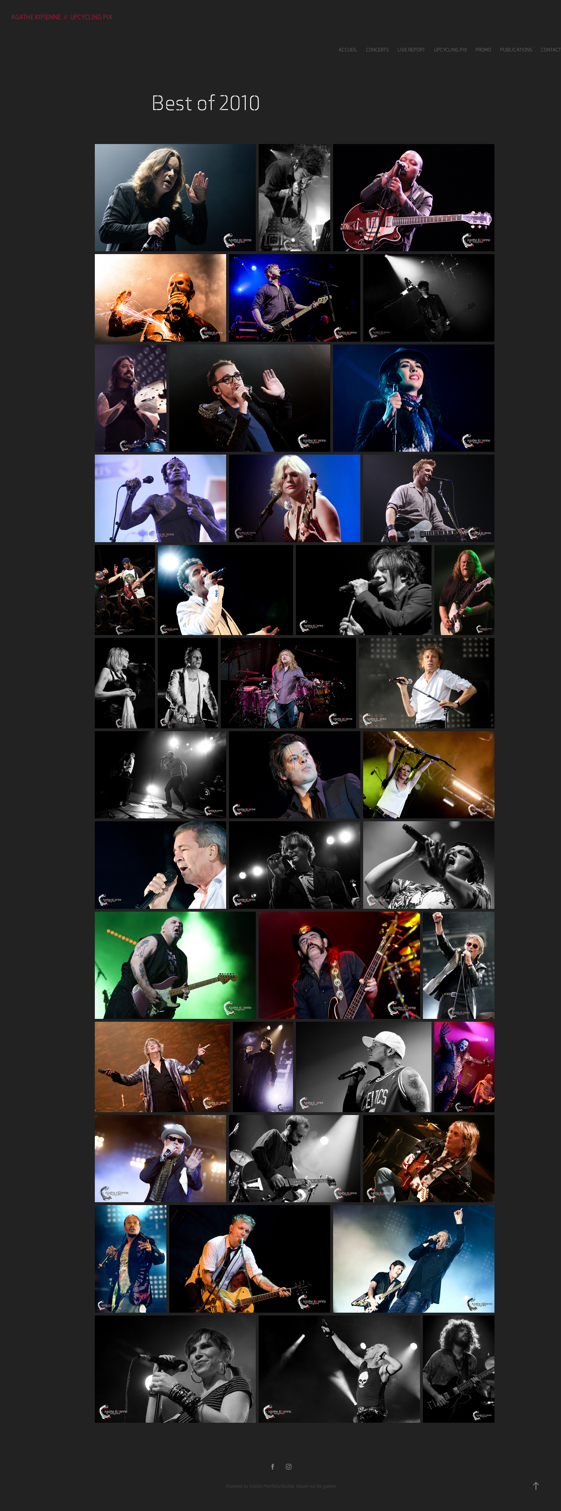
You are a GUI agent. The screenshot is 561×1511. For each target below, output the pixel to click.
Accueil (347, 50)
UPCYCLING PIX (450, 50)
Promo (483, 50)
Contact (551, 50)
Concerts (377, 50)
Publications (516, 50)
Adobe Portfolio (264, 1486)
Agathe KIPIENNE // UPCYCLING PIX (61, 17)
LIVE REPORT (411, 50)
